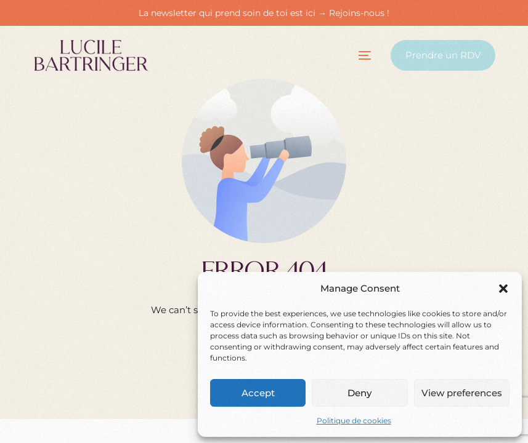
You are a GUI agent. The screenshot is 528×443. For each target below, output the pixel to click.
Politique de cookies (354, 420)
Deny (359, 393)
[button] (503, 288)
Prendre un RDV (443, 55)
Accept (258, 393)
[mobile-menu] (353, 55)
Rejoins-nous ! (359, 13)
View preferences (461, 393)
